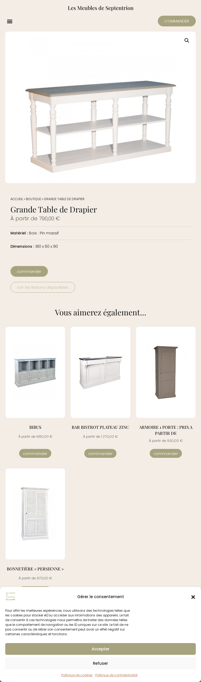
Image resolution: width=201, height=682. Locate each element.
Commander (35, 453)
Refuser (100, 663)
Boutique (33, 199)
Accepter (101, 649)
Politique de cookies (77, 675)
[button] (193, 597)
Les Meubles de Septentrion (100, 7)
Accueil (16, 199)
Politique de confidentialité (116, 675)
